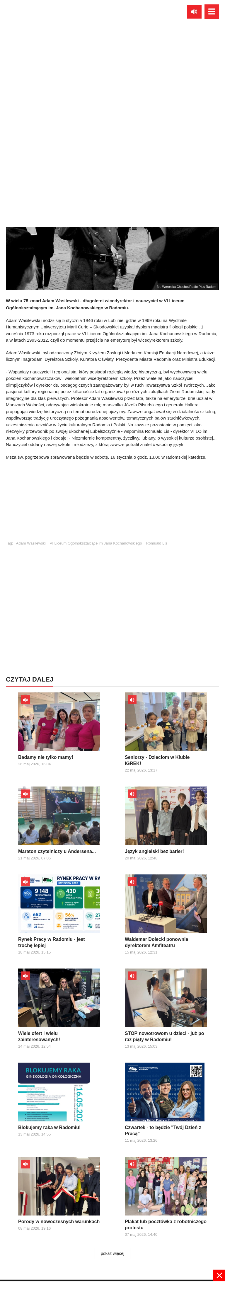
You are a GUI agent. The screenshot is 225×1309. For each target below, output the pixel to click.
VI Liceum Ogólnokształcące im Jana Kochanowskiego (96, 543)
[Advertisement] (112, 503)
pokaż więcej (112, 1253)
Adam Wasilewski (31, 543)
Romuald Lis (156, 543)
